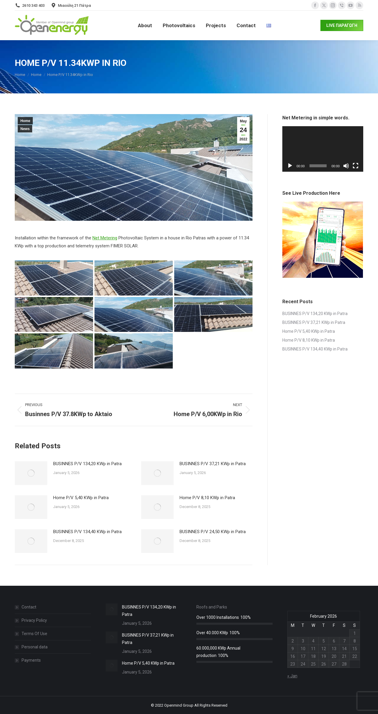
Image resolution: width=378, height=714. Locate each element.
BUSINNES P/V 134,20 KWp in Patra (87, 463)
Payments (31, 660)
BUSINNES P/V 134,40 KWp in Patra (87, 531)
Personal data (35, 647)
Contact (29, 607)
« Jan (292, 676)
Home (25, 121)
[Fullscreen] (356, 166)
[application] (322, 149)
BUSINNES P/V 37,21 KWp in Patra (213, 463)
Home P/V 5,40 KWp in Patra (81, 497)
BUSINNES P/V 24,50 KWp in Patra (213, 531)
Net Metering (104, 238)
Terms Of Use (34, 633)
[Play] (290, 166)
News (25, 129)
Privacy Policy (34, 620)
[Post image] (31, 473)
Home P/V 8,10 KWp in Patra (207, 497)
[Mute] (346, 166)
